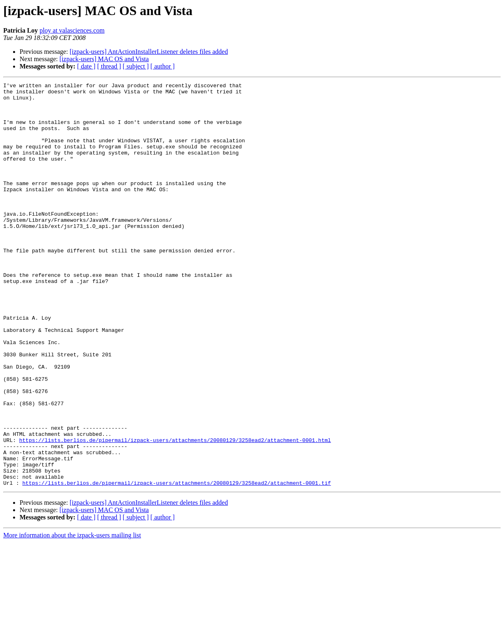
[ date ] (86, 66)
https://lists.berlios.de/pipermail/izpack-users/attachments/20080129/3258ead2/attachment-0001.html (175, 512)
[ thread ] (109, 66)
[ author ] (162, 66)
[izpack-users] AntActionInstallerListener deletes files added (149, 51)
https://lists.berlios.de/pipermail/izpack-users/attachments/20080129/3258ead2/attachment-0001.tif (176, 563)
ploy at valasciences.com (72, 30)
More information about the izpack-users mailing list (72, 615)
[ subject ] (136, 66)
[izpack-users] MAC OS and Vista (104, 58)
